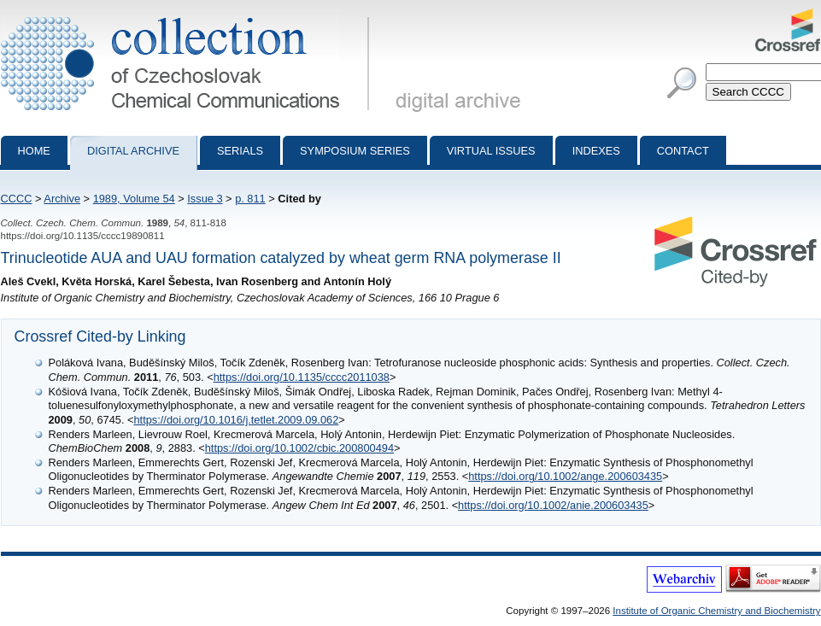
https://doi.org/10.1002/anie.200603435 (553, 505)
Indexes (596, 150)
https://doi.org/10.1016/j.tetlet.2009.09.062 (236, 419)
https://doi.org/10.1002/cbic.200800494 (299, 448)
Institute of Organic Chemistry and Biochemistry (716, 611)
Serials (240, 150)
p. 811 (250, 198)
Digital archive (133, 150)
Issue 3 (204, 198)
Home (34, 150)
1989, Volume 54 (134, 198)
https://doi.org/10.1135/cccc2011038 (302, 377)
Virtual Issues (491, 150)
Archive (62, 198)
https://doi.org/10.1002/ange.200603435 (565, 476)
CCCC (16, 198)
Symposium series (355, 150)
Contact (683, 150)
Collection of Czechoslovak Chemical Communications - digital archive (188, 15)
